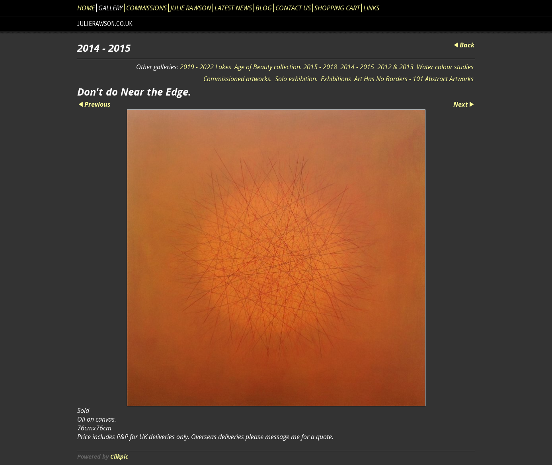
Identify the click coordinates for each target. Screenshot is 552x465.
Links (371, 8)
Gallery (110, 8)
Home (86, 8)
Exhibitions (336, 78)
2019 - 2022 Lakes (205, 67)
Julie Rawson (190, 8)
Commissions (146, 8)
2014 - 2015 (357, 67)
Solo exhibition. (296, 78)
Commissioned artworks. (237, 78)
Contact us (293, 8)
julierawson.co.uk (105, 23)
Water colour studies (445, 67)
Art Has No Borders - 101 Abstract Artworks (414, 78)
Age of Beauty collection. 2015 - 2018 (285, 67)
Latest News (233, 8)
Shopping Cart (337, 8)
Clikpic (119, 456)
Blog (264, 8)
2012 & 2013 (395, 67)
